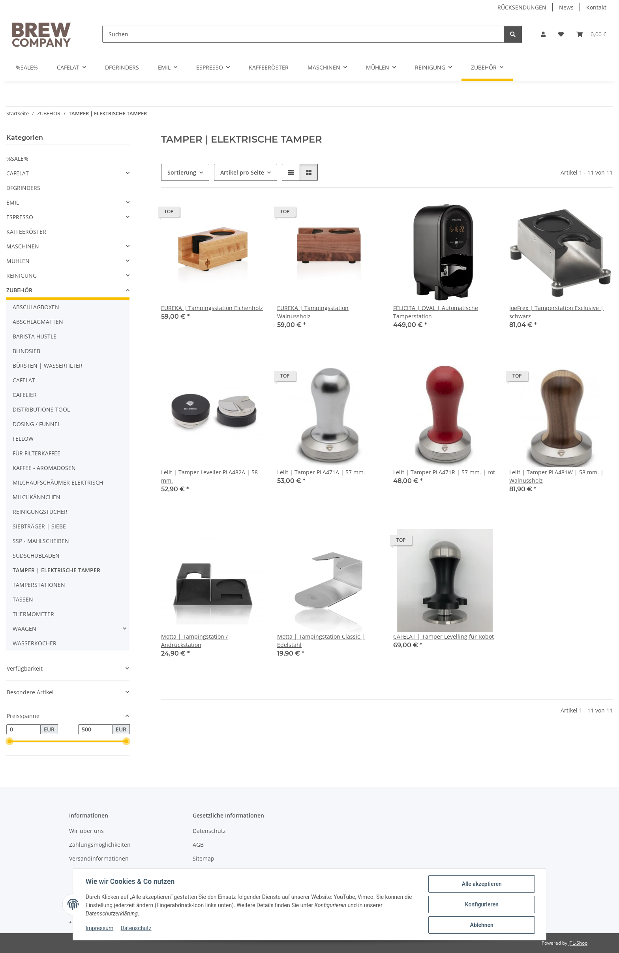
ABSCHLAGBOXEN (36, 307)
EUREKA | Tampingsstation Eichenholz (212, 308)
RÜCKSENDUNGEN (521, 7)
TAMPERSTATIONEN (39, 584)
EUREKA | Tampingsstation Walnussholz (313, 312)
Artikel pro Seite (242, 172)
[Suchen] (303, 34)
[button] (543, 34)
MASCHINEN (22, 246)
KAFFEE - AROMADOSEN (44, 468)
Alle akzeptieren (481, 884)
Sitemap (203, 858)
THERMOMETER (33, 614)
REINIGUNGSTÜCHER (40, 511)
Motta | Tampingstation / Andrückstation (194, 640)
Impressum (99, 928)
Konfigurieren (481, 904)
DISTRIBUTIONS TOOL (41, 409)
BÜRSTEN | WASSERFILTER (48, 365)
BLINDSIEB (26, 351)
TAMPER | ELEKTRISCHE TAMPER (56, 570)
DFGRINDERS (23, 188)
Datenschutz (136, 928)
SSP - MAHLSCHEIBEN (41, 541)
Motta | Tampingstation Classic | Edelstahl (321, 640)
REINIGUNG (21, 275)
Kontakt (596, 7)
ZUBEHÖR (19, 290)
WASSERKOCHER (34, 643)
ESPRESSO (19, 217)
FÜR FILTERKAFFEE (36, 453)
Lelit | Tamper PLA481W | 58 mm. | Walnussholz (556, 476)
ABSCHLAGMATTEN (38, 321)
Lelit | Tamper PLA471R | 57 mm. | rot (444, 472)
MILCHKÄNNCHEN (36, 497)
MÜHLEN (18, 261)
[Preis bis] (95, 729)
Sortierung (181, 172)
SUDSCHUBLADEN (36, 555)
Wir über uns (86, 831)
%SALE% (17, 158)
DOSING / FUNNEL (36, 424)
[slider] (9, 742)
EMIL (12, 202)
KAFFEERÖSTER (26, 231)
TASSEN (23, 599)
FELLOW (23, 438)
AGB (198, 844)
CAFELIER (25, 394)
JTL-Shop (577, 943)
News (566, 7)
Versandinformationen (99, 858)
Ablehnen (481, 925)
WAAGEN (24, 628)
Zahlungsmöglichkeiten (100, 844)
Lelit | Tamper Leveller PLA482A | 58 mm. (209, 476)
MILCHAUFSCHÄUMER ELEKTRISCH (58, 482)
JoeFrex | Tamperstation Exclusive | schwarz (556, 312)
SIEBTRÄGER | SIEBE (39, 526)
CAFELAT (17, 173)
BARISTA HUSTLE (34, 336)
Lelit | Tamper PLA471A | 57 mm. (321, 472)
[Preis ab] (23, 729)
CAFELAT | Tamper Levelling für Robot (443, 636)
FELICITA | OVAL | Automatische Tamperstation (435, 312)
